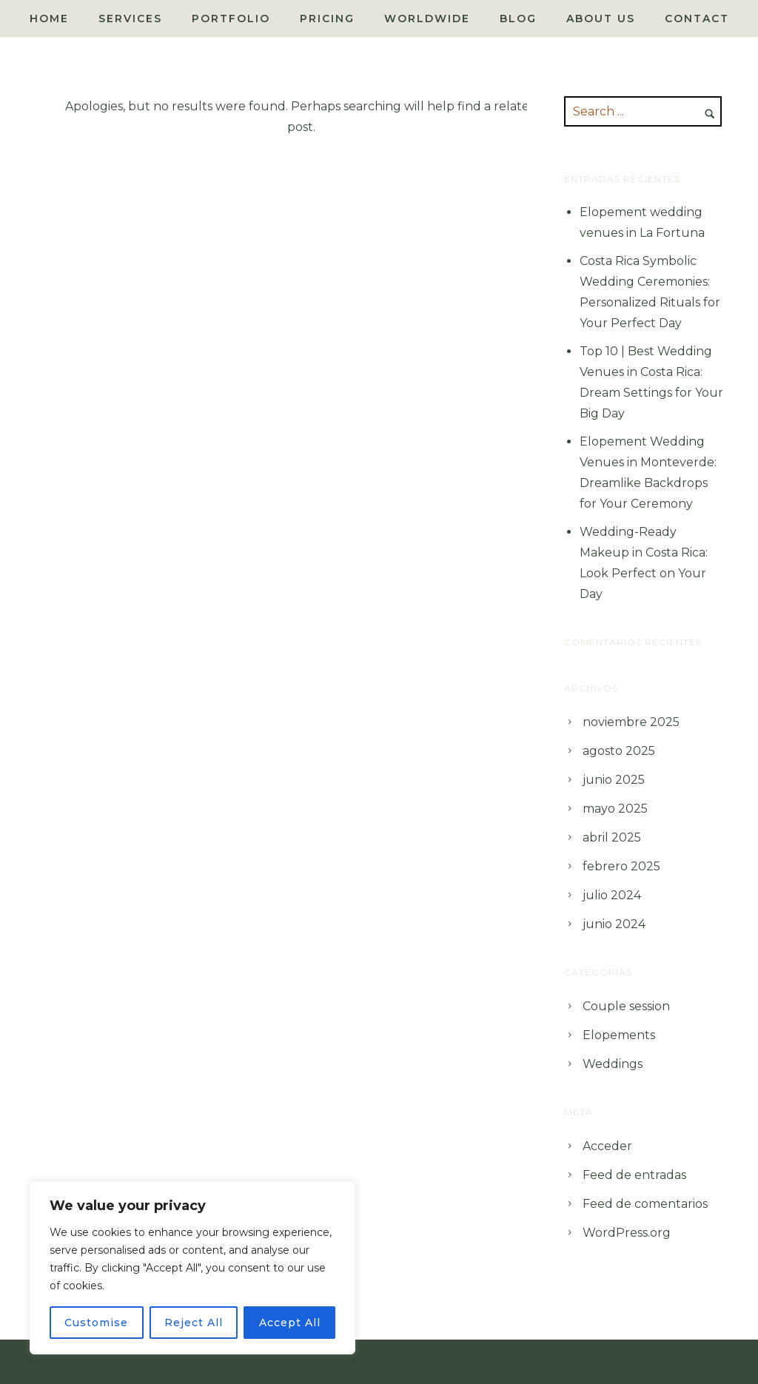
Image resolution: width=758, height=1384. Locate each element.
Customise (96, 1322)
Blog (518, 18)
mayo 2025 (615, 809)
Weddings (613, 1064)
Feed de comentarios (645, 1204)
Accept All (290, 1322)
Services (130, 18)
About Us (600, 18)
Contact (697, 18)
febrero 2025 (621, 866)
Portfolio (231, 18)
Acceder (607, 1146)
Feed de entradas (634, 1175)
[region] (192, 1267)
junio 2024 (614, 924)
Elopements (619, 1035)
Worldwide (427, 18)
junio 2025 (614, 780)
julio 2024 (612, 895)
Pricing (327, 18)
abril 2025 (612, 837)
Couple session (626, 1006)
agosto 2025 (619, 751)
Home (49, 18)
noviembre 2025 (631, 722)
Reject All (193, 1322)
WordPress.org (627, 1233)
